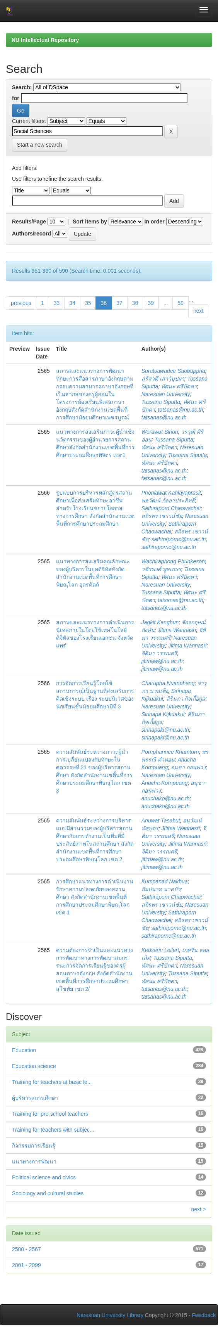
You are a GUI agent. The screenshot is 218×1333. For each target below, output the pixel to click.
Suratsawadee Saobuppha (173, 371)
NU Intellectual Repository (45, 40)
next (198, 311)
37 (119, 303)
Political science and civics (44, 1177)
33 (57, 303)
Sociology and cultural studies (47, 1193)
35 (88, 303)
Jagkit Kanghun (160, 622)
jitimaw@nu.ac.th (162, 661)
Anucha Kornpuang (164, 783)
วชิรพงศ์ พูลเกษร (161, 569)
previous (21, 303)
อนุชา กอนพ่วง (188, 767)
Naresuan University (165, 394)
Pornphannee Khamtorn (170, 752)
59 (180, 303)
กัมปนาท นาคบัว (161, 889)
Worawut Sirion (159, 432)
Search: (22, 87)
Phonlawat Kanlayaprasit (171, 493)
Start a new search (39, 145)
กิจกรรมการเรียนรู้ (33, 1146)
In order (155, 221)
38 (135, 303)
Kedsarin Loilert (160, 950)
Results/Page (29, 221)
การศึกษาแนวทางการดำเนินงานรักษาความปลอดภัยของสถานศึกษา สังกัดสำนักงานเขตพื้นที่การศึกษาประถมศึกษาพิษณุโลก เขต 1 (94, 897)
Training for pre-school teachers (50, 1114)
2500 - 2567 (26, 1249)
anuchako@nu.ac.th (165, 798)
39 (151, 303)
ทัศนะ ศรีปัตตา (179, 386)
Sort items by (90, 221)
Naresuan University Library (110, 1315)
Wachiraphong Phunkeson (173, 561)
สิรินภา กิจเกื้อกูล (186, 699)
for (15, 98)
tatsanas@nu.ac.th (180, 410)
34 (72, 303)
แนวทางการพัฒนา (34, 1161)
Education (24, 1050)
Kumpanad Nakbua (164, 881)
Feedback (204, 1315)
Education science (34, 1066)
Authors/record (31, 233)
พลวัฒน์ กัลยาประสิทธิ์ (168, 500)
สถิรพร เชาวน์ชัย (161, 516)
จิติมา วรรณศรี (159, 653)
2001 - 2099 (26, 1265)
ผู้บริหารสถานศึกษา (35, 1098)
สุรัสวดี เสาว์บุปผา (162, 379)
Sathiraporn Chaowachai (171, 508)
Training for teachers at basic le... (52, 1082)
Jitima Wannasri (177, 630)
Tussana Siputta (160, 402)
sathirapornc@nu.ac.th (179, 539)
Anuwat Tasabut (160, 820)
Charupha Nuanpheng (168, 683)
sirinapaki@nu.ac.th (165, 730)
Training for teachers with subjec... (53, 1130)
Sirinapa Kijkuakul (162, 714)
